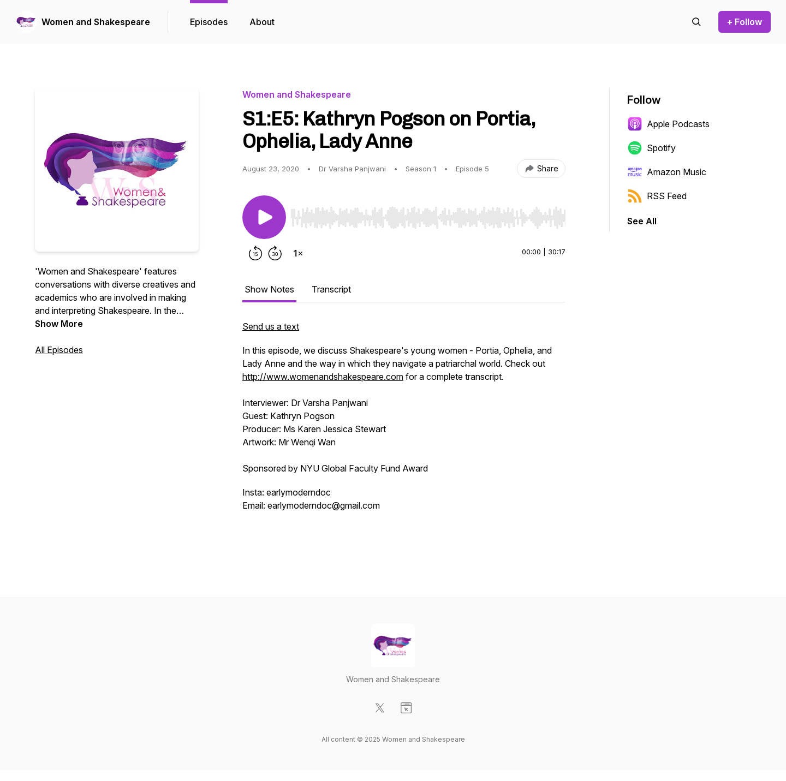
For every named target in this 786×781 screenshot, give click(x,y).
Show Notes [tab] (269, 289)
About (262, 21)
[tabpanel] (403, 428)
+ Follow (744, 21)
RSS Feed (657, 196)
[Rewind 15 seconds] (255, 253)
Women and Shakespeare (95, 21)
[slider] (427, 217)
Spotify (651, 148)
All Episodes (59, 349)
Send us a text (270, 326)
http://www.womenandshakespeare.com (322, 376)
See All (642, 221)
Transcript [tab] (331, 289)
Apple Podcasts (668, 124)
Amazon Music (666, 172)
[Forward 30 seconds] (275, 253)
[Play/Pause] (264, 217)
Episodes (209, 21)
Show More (59, 323)
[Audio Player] (427, 214)
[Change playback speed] (298, 253)
